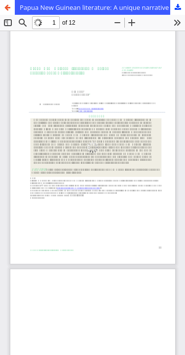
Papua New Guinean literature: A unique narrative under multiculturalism (102, 7)
